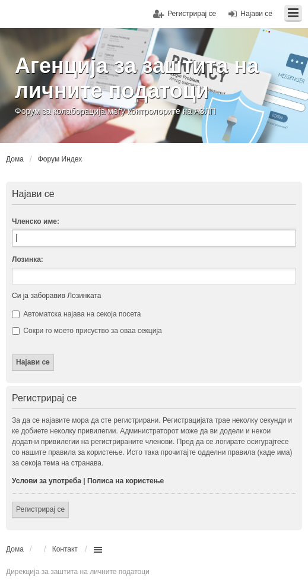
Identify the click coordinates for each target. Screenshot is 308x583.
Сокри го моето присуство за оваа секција (87, 331)
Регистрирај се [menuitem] (191, 13)
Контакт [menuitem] (65, 549)
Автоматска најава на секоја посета (76, 314)
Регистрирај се (40, 509)
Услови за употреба (46, 481)
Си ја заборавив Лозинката (56, 296)
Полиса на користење (125, 481)
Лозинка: (27, 259)
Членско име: (35, 221)
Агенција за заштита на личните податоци (137, 78)
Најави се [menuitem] (256, 13)
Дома (15, 549)
